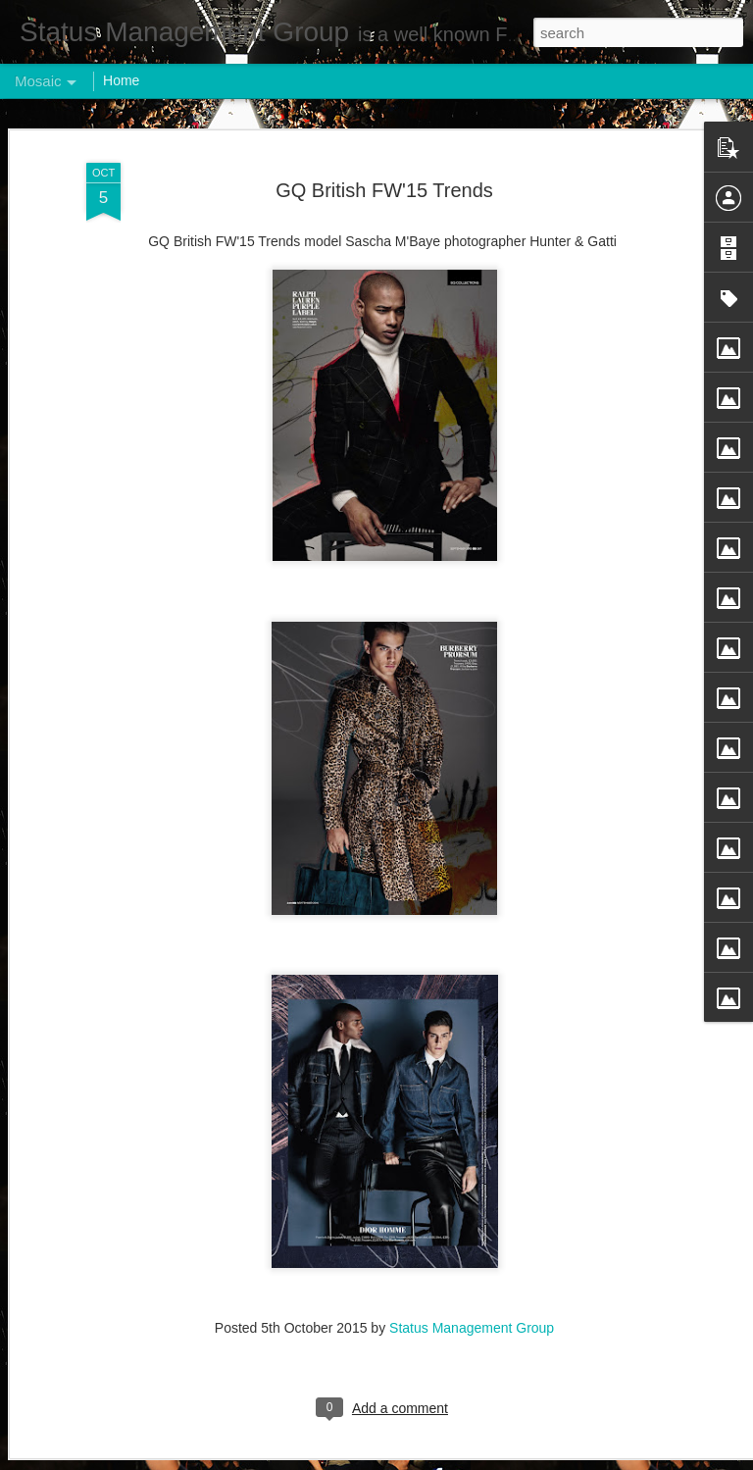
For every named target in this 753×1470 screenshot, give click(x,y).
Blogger (438, 1459)
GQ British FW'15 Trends (384, 156)
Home (121, 80)
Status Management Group (471, 1294)
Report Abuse (495, 1459)
